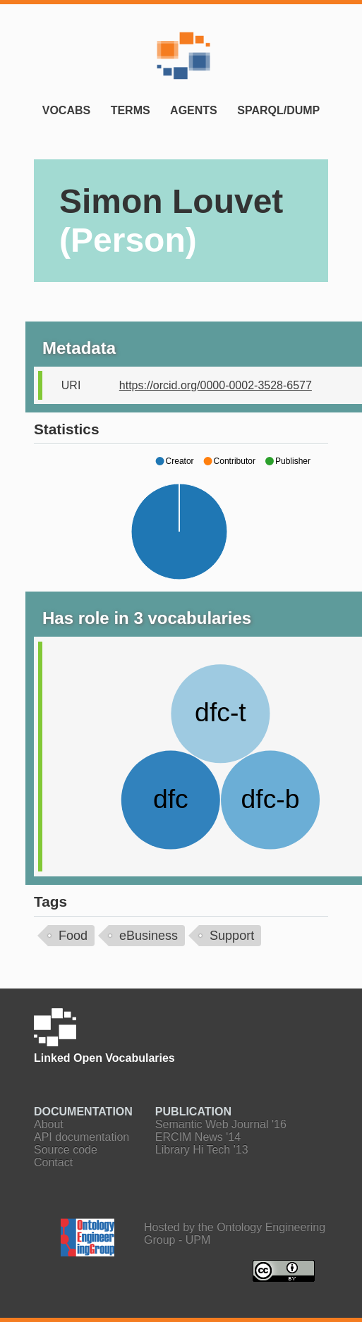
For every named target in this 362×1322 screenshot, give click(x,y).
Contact (53, 1162)
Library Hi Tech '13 (201, 1150)
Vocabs (66, 110)
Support (232, 936)
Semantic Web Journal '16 (220, 1124)
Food (73, 936)
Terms (130, 110)
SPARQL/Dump (278, 110)
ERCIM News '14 (198, 1137)
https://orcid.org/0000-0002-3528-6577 (215, 385)
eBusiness (148, 936)
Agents (193, 110)
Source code (65, 1150)
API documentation (81, 1137)
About (49, 1124)
